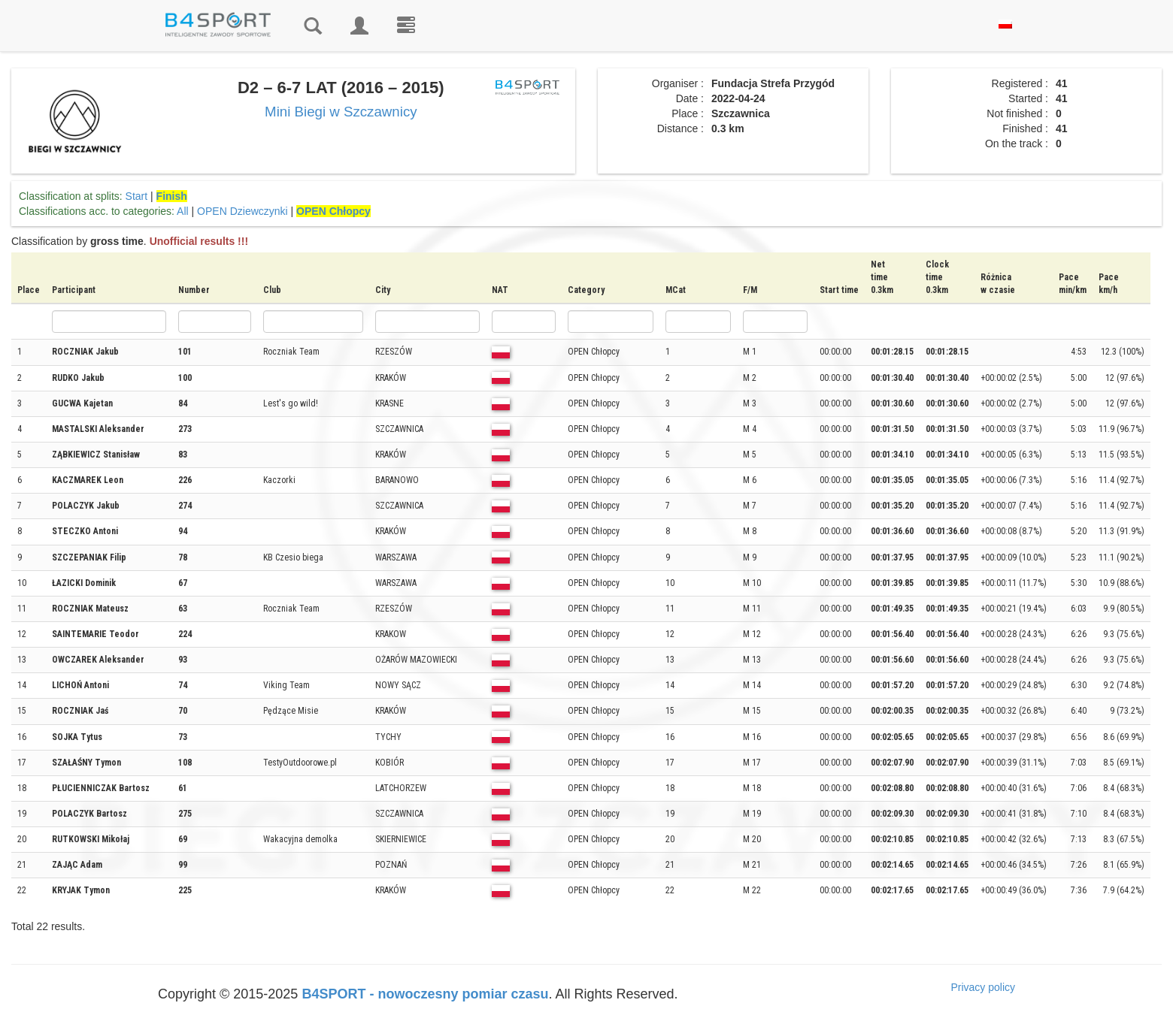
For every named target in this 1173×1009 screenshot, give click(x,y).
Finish (171, 196)
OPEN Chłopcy (333, 211)
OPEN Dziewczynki (242, 211)
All (183, 211)
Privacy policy (982, 987)
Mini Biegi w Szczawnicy (341, 111)
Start (137, 196)
